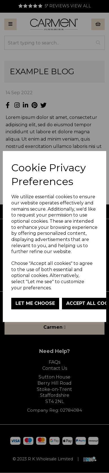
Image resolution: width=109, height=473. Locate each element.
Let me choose (35, 303)
